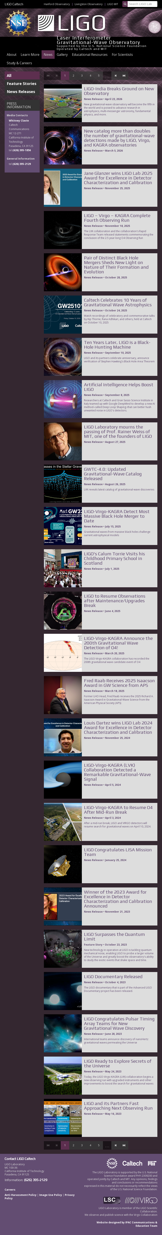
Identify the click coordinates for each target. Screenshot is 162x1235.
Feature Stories (21, 83)
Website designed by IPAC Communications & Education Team (127, 1224)
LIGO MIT (112, 4)
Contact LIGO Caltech (20, 1159)
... (107, 75)
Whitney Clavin (19, 120)
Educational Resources (90, 54)
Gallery (62, 54)
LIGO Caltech (14, 4)
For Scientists (122, 54)
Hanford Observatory (57, 4)
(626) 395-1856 (21, 150)
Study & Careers (19, 63)
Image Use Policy (50, 1195)
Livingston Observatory (89, 4)
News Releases (21, 91)
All (9, 75)
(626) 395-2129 (21, 164)
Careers (10, 1189)
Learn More (30, 54)
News (48, 54)
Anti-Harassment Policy (20, 1195)
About (11, 54)
